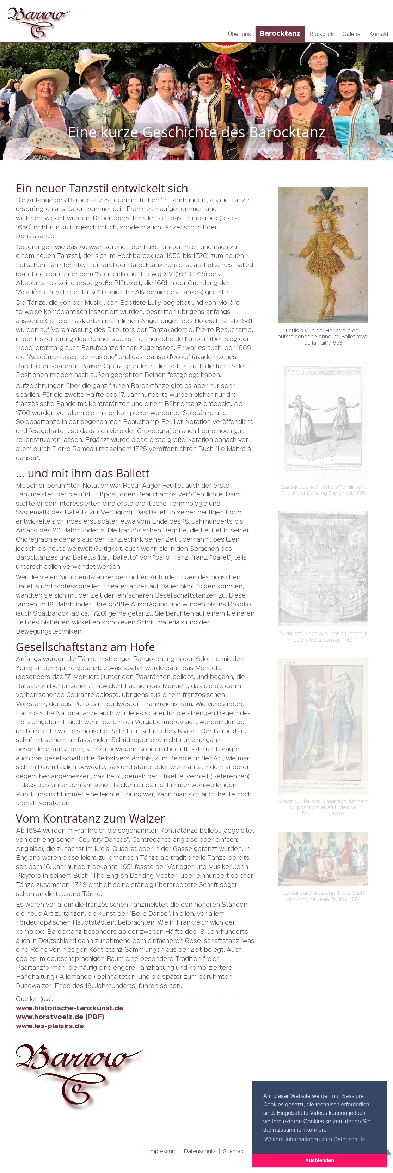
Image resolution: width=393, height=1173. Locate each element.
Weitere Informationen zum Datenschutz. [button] (315, 1139)
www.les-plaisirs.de (50, 1026)
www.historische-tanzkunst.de (70, 1008)
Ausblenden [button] (319, 1160)
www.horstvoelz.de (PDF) (60, 1017)
